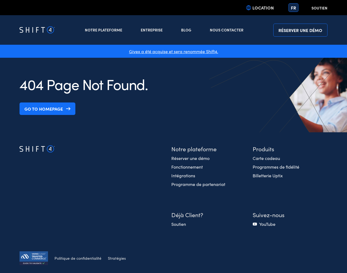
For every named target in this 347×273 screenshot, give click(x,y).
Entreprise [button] (152, 30)
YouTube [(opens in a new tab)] (267, 224)
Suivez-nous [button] (268, 214)
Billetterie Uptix (268, 175)
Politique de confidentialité (77, 258)
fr (293, 8)
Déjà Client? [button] (187, 214)
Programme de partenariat (198, 184)
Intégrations (183, 175)
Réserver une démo (300, 30)
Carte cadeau (266, 158)
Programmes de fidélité (276, 167)
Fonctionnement (187, 167)
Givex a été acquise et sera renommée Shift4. (173, 51)
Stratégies (117, 258)
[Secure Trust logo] (34, 258)
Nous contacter (226, 30)
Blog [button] (186, 30)
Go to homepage (43, 109)
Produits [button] (263, 148)
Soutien (319, 8)
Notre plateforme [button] (103, 30)
